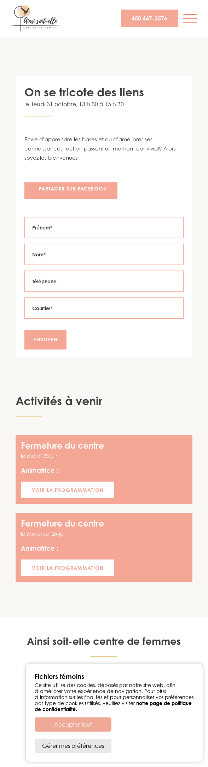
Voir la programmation (68, 490)
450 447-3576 (149, 18)
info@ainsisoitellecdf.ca (123, 677)
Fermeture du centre (62, 445)
